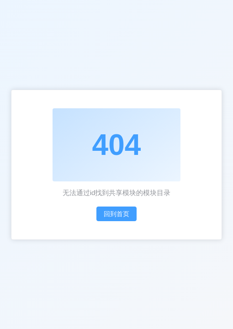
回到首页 (116, 214)
